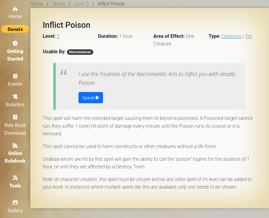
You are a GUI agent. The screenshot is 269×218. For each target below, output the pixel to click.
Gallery (15, 206)
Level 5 (81, 4)
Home (15, 12)
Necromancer (80, 52)
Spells (58, 4)
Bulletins (15, 100)
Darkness (231, 36)
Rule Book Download (15, 125)
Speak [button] (90, 98)
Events (15, 80)
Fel (249, 36)
